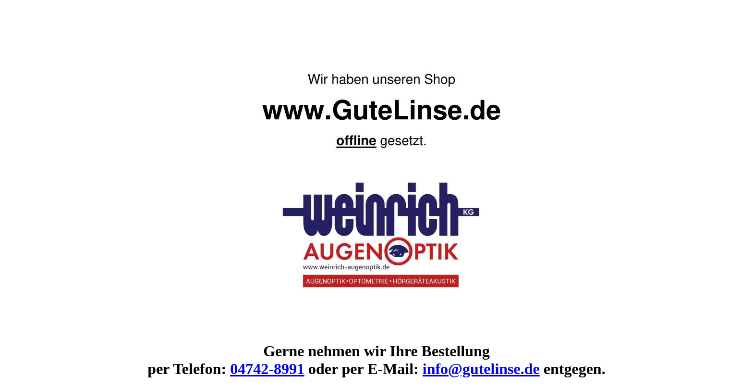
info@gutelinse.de (481, 368)
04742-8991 (267, 368)
